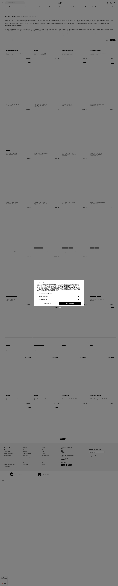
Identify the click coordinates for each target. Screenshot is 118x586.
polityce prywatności (65, 286)
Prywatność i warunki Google (61, 287)
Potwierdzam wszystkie (70, 303)
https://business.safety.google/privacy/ (73, 287)
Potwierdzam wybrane (47, 303)
